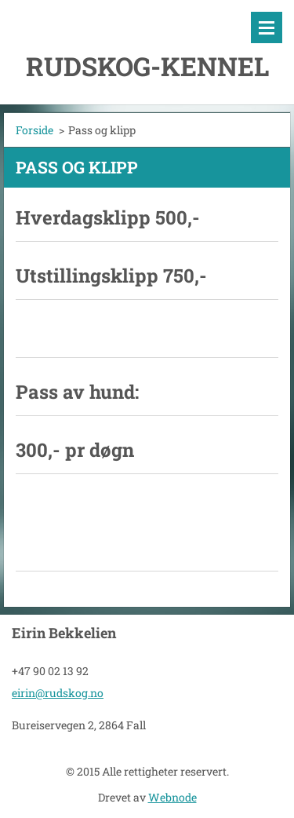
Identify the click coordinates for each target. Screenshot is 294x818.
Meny (266, 27)
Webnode (172, 797)
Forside (34, 129)
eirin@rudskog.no (57, 692)
